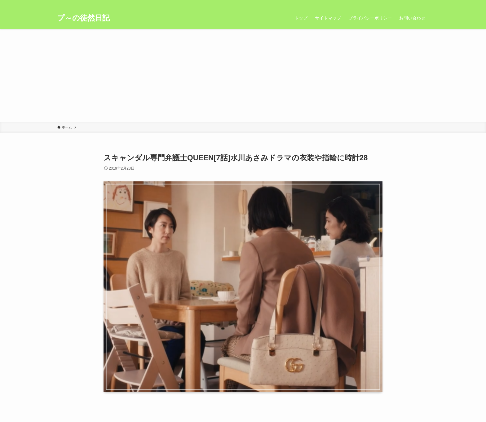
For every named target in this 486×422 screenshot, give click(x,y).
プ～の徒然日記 (83, 18)
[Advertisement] (243, 75)
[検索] (425, 3)
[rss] (417, 3)
